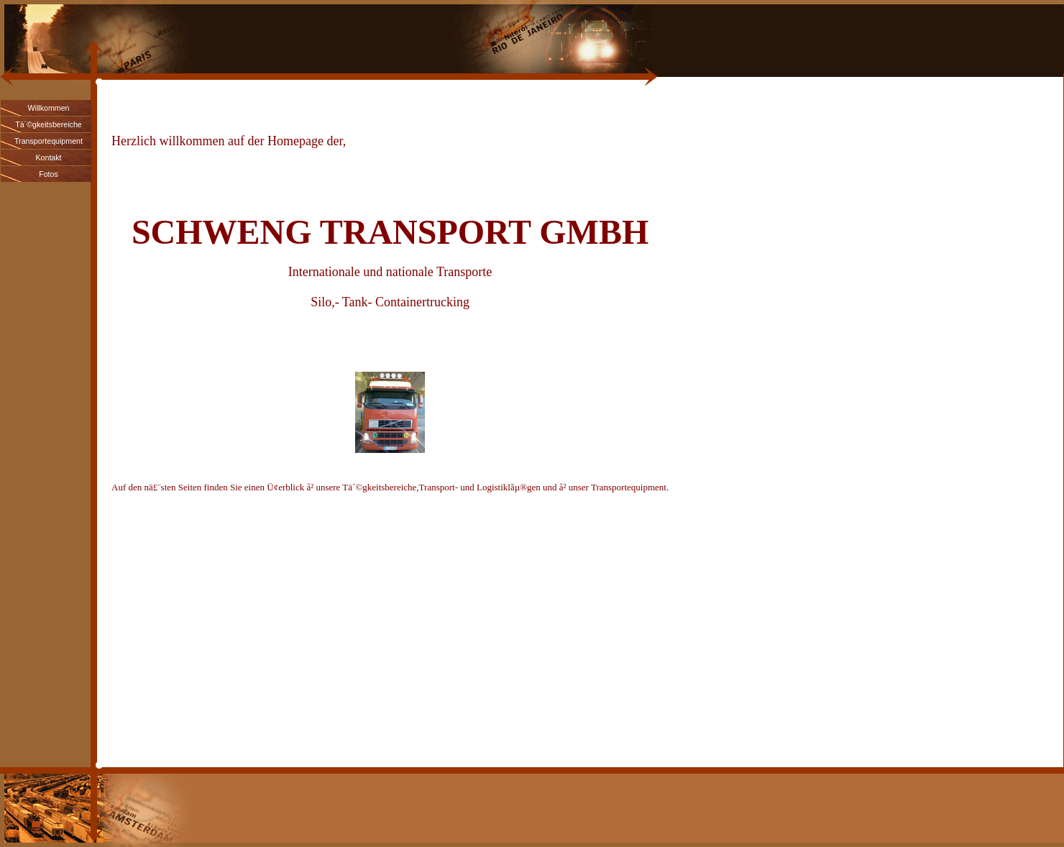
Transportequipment (48, 141)
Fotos (48, 174)
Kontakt (48, 157)
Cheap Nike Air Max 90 (155, 106)
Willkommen (48, 108)
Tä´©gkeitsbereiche (48, 124)
